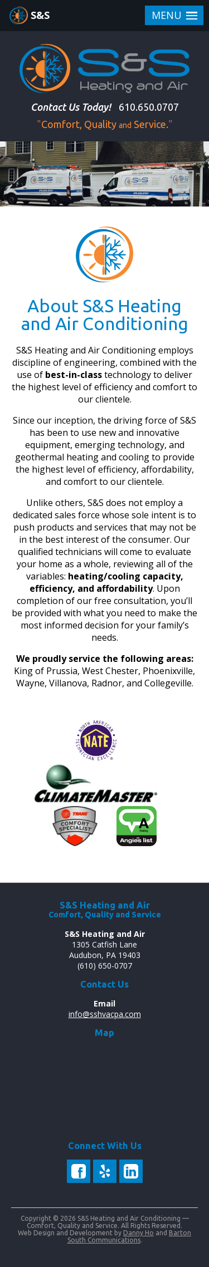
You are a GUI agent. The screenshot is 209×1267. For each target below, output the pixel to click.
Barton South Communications (129, 1236)
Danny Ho (138, 1232)
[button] (174, 15)
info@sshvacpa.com (105, 1014)
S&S (40, 15)
